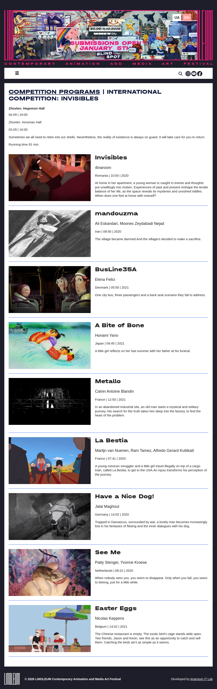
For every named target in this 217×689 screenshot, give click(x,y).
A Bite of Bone (119, 325)
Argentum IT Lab (201, 679)
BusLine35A (116, 269)
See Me (108, 552)
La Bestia (111, 440)
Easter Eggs (116, 608)
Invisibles (111, 157)
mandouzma (116, 213)
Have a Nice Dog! (124, 496)
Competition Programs (54, 91)
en (186, 17)
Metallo (108, 381)
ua (176, 17)
